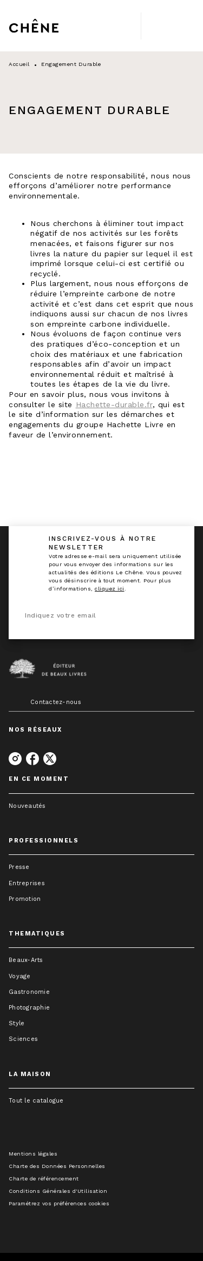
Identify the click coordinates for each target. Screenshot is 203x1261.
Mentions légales (33, 1154)
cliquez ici (110, 589)
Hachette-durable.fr (114, 404)
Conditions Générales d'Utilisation (58, 1191)
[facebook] (32, 758)
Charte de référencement (44, 1179)
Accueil (19, 64)
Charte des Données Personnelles (57, 1166)
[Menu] (167, 25)
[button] (101, 806)
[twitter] (49, 758)
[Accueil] (54, 25)
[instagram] (15, 758)
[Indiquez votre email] (88, 615)
